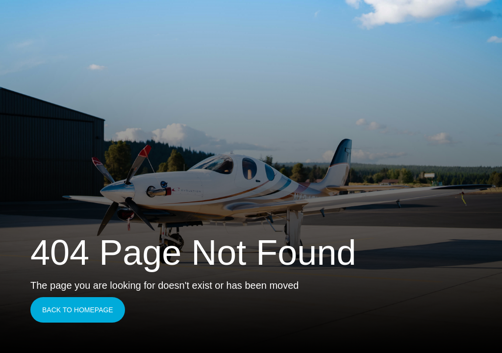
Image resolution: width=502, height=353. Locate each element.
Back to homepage (77, 310)
